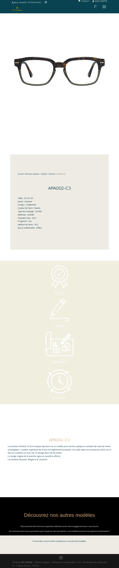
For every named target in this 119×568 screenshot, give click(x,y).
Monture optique (32, 174)
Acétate (44, 174)
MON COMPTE (99, 1)
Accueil (21, 174)
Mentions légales (42, 562)
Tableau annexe (23, 565)
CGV (79, 562)
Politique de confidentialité (63, 562)
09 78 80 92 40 (34, 2)
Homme (52, 174)
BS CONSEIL (27, 562)
